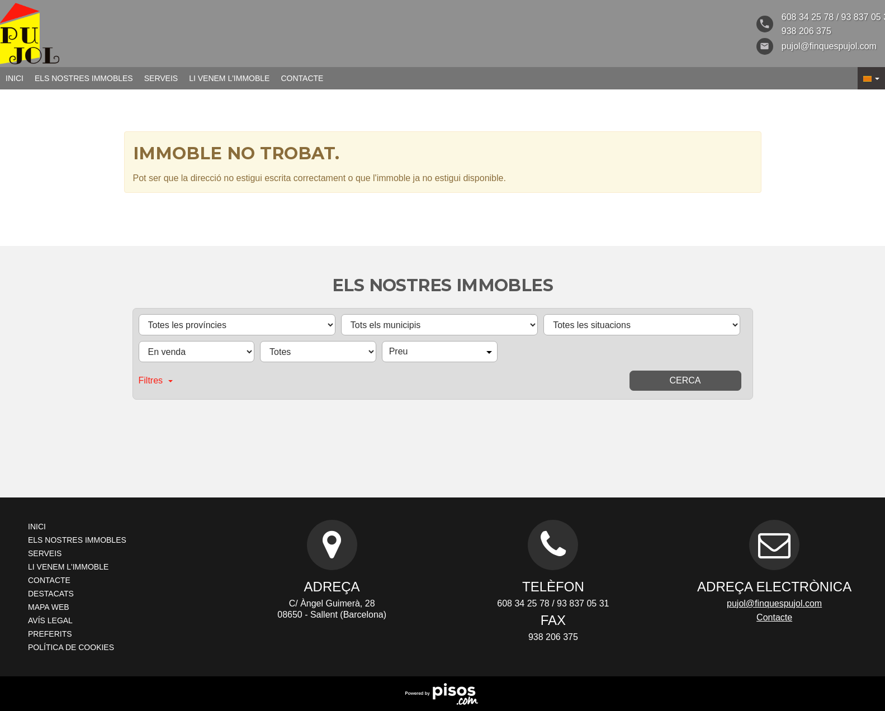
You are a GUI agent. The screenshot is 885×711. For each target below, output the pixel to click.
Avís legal (50, 620)
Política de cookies (71, 647)
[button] (871, 78)
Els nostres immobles (84, 78)
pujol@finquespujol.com (774, 603)
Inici (14, 78)
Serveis (161, 78)
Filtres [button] (156, 380)
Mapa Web (48, 607)
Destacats (51, 593)
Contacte (302, 78)
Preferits (50, 633)
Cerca (685, 380)
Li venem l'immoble (229, 78)
